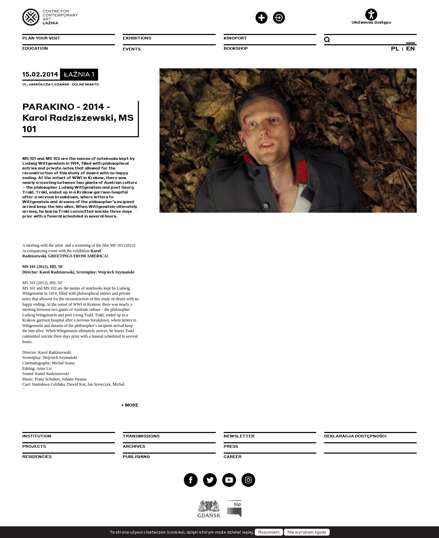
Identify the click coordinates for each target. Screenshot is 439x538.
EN (410, 48)
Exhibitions (137, 38)
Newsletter (239, 436)
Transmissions (169, 436)
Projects (34, 446)
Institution (36, 436)
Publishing (136, 456)
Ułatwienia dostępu (371, 17)
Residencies (36, 456)
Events (132, 49)
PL (395, 48)
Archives (134, 446)
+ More (130, 405)
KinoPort (235, 38)
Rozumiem (269, 532)
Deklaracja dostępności (355, 436)
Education (35, 48)
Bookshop (236, 48)
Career (232, 456)
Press (231, 446)
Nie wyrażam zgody (306, 532)
